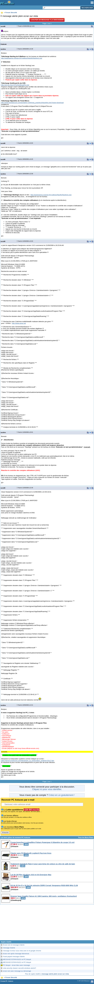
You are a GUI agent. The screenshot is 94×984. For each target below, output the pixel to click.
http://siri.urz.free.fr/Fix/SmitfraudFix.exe (15, 85)
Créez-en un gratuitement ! (62, 795)
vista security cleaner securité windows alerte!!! (19, 968)
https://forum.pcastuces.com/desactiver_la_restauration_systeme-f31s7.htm (27, 760)
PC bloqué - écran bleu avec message (16, 965)
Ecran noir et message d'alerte (13, 945)
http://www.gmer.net (19, 323)
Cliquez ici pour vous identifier (46, 789)
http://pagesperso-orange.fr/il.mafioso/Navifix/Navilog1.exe (21, 58)
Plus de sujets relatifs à (47, 974)
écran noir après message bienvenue (16, 953)
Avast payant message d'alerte (14, 956)
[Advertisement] (47, 923)
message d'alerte (9, 948)
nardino (3, 49)
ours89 (3, 26)
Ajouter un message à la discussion (46, 20)
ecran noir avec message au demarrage (17, 971)
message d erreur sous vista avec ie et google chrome (22, 951)
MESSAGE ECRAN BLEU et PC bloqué (17, 959)
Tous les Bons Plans (85, 837)
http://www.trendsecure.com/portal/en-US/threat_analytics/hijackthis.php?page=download (32, 103)
